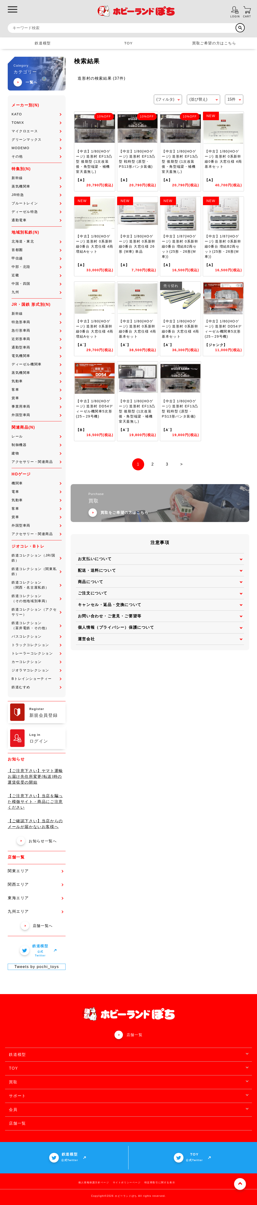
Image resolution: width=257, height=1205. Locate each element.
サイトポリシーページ (127, 1182)
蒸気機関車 (36, 186)
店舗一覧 (134, 1035)
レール (36, 436)
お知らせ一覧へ (37, 841)
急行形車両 (36, 330)
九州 (36, 292)
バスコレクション (36, 636)
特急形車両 (36, 322)
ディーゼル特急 (36, 212)
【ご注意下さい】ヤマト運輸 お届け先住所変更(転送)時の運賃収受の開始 (35, 776)
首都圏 (36, 250)
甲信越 (36, 258)
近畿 (36, 275)
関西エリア (35, 884)
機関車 (36, 483)
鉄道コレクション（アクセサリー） (36, 611)
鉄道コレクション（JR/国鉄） (36, 557)
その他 (36, 156)
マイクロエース (36, 131)
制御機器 (36, 445)
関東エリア (35, 871)
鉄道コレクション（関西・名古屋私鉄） (36, 584)
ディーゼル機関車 (36, 364)
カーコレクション (36, 662)
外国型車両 (36, 415)
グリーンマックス (36, 139)
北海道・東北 (36, 241)
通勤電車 (36, 220)
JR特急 (36, 195)
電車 (36, 492)
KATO (36, 114)
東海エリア (35, 898)
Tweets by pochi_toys (36, 967)
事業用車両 (36, 406)
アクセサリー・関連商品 (36, 462)
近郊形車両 (36, 339)
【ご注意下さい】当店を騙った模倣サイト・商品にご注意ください (35, 801)
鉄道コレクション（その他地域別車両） (36, 598)
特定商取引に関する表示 (159, 1182)
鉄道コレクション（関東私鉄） (36, 571)
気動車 (36, 381)
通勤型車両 (36, 347)
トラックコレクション (36, 645)
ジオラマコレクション (36, 670)
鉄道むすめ (36, 687)
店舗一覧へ (37, 926)
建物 (36, 453)
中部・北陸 (36, 267)
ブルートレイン (36, 203)
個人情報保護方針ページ (93, 1182)
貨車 (36, 398)
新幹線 (36, 178)
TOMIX (36, 123)
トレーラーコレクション (36, 653)
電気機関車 (36, 356)
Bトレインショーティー (36, 679)
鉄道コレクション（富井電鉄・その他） (36, 625)
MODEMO (36, 148)
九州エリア (35, 911)
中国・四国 (36, 284)
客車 (36, 389)
